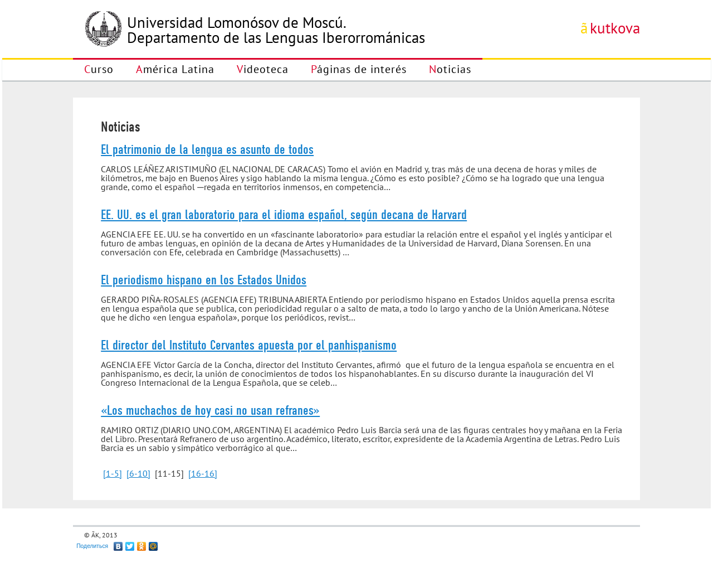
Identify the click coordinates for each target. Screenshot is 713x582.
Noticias (450, 69)
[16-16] (202, 473)
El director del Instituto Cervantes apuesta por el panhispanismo (249, 345)
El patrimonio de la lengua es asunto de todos (207, 149)
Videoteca (263, 69)
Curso (99, 69)
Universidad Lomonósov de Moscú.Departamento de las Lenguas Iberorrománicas (276, 30)
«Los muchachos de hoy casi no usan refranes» (210, 410)
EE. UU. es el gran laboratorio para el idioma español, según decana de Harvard (284, 214)
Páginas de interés (359, 69)
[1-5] (112, 473)
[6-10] (138, 473)
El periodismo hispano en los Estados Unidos (203, 280)
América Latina (175, 69)
